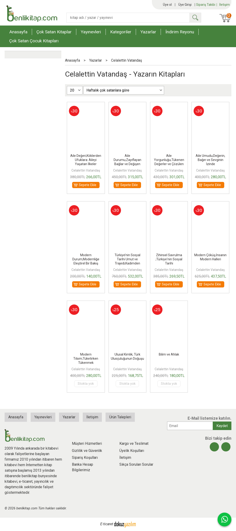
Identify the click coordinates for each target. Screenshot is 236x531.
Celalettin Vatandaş (85, 170)
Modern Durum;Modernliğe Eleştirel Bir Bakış (85, 259)
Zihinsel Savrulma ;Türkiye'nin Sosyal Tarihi (169, 259)
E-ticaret (106, 524)
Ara (195, 17)
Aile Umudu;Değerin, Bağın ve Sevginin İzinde (210, 160)
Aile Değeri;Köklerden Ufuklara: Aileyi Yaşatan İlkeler (85, 160)
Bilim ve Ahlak (169, 354)
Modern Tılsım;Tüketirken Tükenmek (85, 359)
